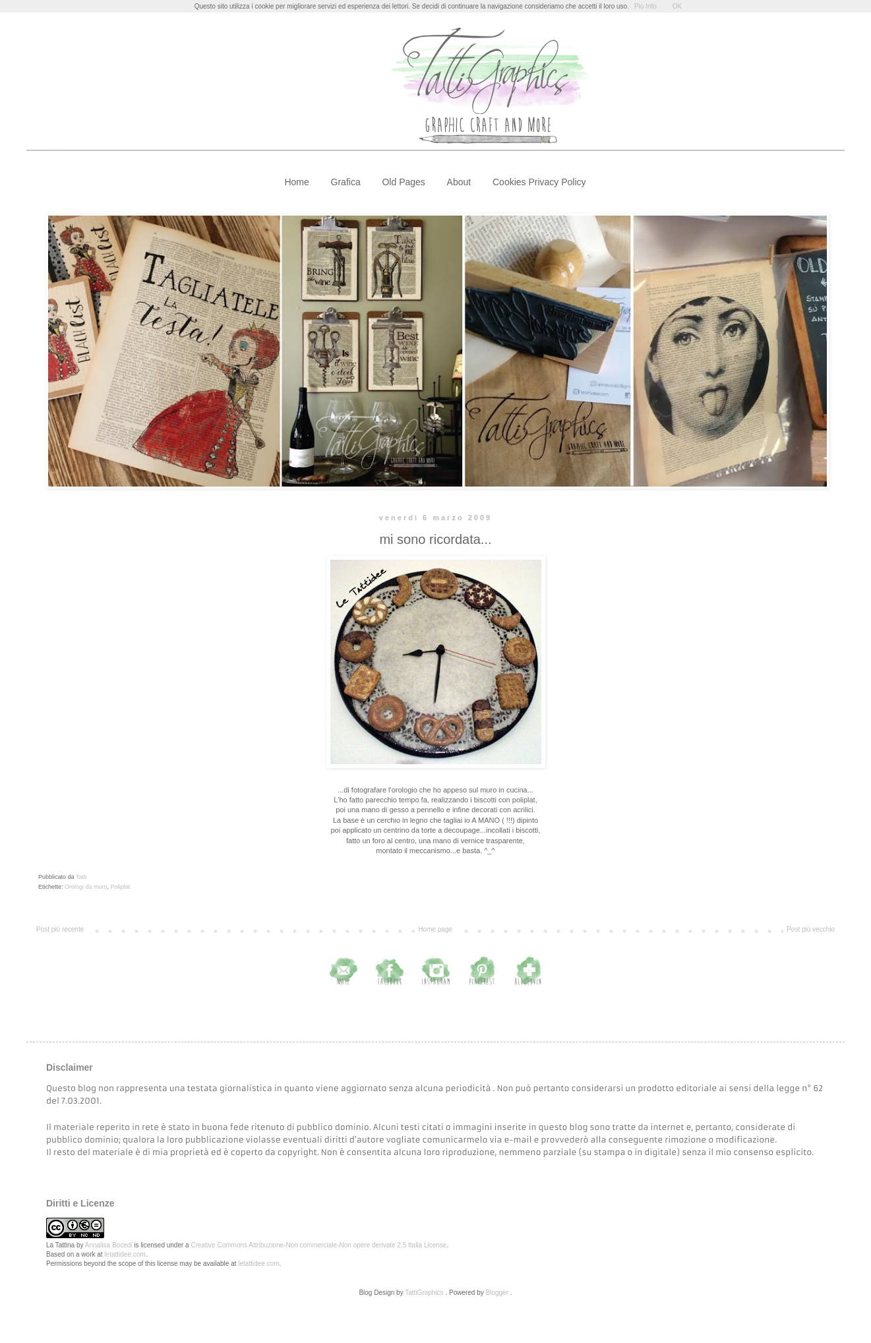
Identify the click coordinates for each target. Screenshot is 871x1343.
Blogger (497, 1292)
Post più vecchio (811, 929)
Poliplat (121, 886)
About (459, 182)
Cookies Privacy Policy (539, 182)
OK (677, 6)
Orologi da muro (86, 886)
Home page (435, 929)
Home (296, 182)
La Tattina (60, 1245)
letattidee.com (124, 1254)
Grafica (346, 182)
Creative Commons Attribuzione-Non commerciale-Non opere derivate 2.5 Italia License (318, 1245)
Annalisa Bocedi (109, 1245)
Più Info (645, 6)
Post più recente (60, 929)
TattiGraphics (424, 1292)
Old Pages (403, 182)
